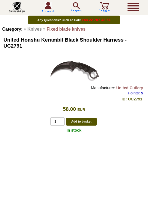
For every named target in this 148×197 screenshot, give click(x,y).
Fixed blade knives (66, 29)
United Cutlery (129, 88)
